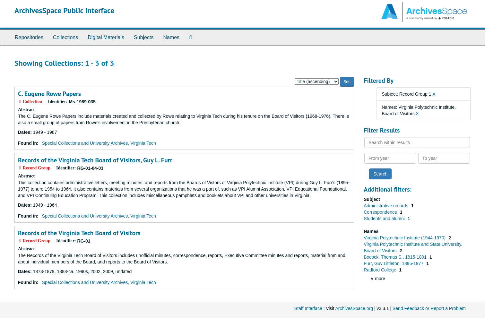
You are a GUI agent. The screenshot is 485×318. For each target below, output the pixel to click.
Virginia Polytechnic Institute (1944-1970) (405, 237)
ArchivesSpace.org (354, 308)
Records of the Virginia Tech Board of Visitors (79, 233)
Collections (65, 37)
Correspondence (381, 212)
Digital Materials (106, 37)
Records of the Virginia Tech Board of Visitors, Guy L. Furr (95, 160)
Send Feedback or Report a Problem (429, 308)
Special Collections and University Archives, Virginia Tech (99, 143)
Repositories (29, 37)
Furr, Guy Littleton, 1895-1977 (394, 263)
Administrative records (386, 205)
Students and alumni (385, 218)
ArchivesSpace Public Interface (64, 10)
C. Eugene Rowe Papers (49, 94)
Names (171, 37)
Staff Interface (308, 308)
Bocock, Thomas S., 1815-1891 (396, 257)
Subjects (143, 37)
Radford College (380, 269)
